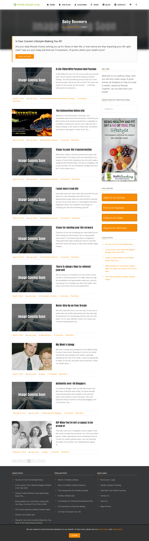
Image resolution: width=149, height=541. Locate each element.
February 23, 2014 (19, 452)
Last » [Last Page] (43, 461)
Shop (94, 5)
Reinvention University (66, 99)
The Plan (65, 5)
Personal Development (50, 99)
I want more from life (67, 188)
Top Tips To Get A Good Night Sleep (119, 244)
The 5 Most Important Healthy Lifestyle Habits (32, 509)
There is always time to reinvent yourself (73, 268)
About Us (104, 501)
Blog (106, 5)
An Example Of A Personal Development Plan (75, 501)
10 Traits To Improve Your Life (69, 512)
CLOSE (75, 535)
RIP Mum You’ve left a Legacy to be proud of (74, 424)
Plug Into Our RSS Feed (114, 228)
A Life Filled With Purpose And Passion (76, 69)
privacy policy (103, 529)
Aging (43, 374)
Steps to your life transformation (74, 149)
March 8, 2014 (18, 296)
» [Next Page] (38, 461)
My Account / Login (107, 480)
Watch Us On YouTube (114, 198)
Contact (120, 5)
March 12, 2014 (18, 218)
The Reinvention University (70, 110)
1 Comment (64, 140)
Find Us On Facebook (113, 208)
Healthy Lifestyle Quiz (66, 496)
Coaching (80, 5)
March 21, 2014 (18, 99)
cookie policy (117, 529)
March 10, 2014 (18, 257)
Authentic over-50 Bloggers (71, 383)
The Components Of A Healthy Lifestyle (73, 491)
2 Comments (58, 335)
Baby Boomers (74, 27)
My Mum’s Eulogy (65, 344)
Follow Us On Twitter (113, 218)
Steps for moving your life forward (74, 227)
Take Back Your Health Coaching (113, 491)
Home (51, 5)
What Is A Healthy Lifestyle (68, 480)
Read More (18, 101)
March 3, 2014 (18, 374)
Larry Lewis (33, 99)
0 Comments (81, 99)
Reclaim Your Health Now (25, 515)
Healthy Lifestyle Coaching (110, 485)
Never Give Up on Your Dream (71, 305)
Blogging (58, 413)
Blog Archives (105, 506)
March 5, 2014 (18, 335)
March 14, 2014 (18, 179)
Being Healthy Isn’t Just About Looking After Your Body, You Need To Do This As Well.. (121, 268)
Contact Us (104, 496)
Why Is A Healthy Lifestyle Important (72, 485)
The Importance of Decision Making (71, 506)
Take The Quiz (24, 56)
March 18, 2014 (18, 140)
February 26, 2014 (19, 413)
